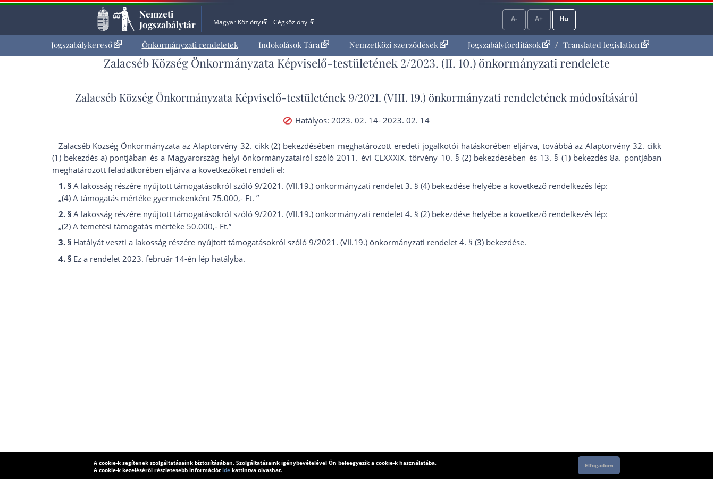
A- (514, 18)
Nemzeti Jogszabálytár (167, 19)
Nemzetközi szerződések (398, 44)
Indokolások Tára (293, 44)
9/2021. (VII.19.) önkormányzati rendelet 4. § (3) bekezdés (414, 242)
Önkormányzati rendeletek (190, 44)
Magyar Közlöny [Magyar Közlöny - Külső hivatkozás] (240, 22)
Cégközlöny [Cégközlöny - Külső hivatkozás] (293, 22)
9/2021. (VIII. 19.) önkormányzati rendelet (446, 97)
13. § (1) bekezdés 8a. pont (590, 157)
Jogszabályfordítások (509, 44)
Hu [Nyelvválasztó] (563, 18)
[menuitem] (86, 45)
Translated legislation (606, 44)
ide (226, 470)
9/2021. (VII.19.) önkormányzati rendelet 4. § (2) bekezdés (360, 214)
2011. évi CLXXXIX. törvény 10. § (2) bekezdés (422, 157)
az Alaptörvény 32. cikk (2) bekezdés (249, 146)
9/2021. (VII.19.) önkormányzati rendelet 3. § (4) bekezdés (360, 185)
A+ (539, 18)
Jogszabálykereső (86, 44)
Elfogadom (599, 465)
